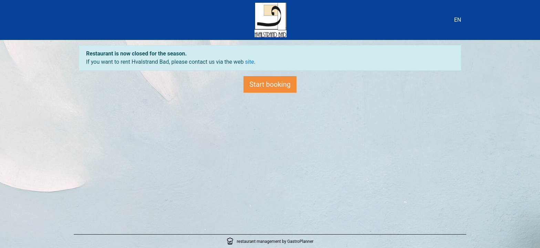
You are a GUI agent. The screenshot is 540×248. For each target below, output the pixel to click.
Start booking (269, 84)
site (249, 62)
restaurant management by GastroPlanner (275, 241)
